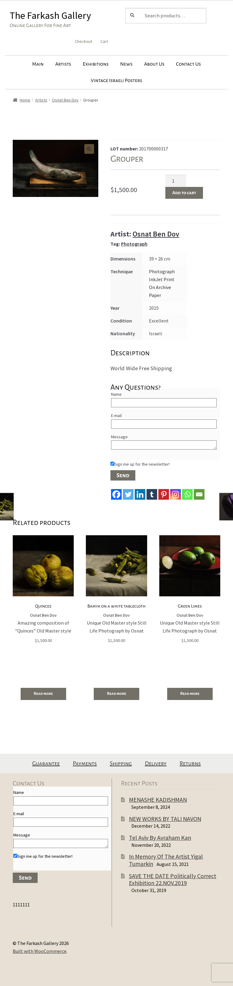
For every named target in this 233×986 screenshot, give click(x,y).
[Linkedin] (140, 494)
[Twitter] (128, 494)
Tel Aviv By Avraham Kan (160, 837)
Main (38, 64)
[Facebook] (116, 494)
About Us (154, 64)
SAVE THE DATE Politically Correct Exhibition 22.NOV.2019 (172, 879)
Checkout (83, 41)
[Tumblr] (152, 494)
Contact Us (188, 64)
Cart (104, 41)
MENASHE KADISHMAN (158, 799)
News (126, 64)
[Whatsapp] (187, 494)
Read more (43, 693)
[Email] (199, 494)
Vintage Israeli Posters (116, 80)
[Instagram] (175, 494)
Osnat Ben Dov (65, 100)
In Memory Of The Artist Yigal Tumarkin (166, 860)
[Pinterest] (163, 494)
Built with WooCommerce (39, 951)
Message (119, 437)
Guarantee (46, 763)
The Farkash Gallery (50, 15)
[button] (89, 149)
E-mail (116, 415)
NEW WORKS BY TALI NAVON (165, 818)
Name (116, 394)
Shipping (121, 763)
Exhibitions (96, 64)
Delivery (156, 763)
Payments (85, 763)
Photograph (134, 244)
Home (25, 100)
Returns (190, 763)
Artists (63, 64)
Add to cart (184, 192)
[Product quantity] (175, 181)
